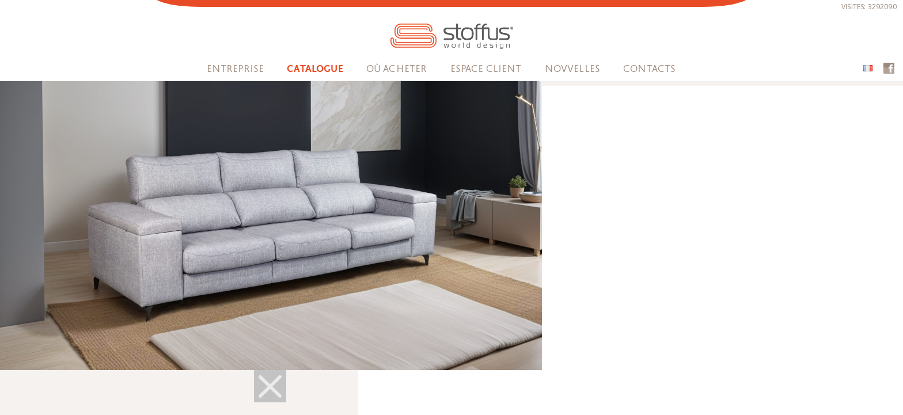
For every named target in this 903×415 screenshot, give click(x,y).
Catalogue (315, 69)
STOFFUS (451, 36)
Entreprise (235, 68)
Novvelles (572, 68)
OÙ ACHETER (396, 68)
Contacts (649, 68)
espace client (486, 68)
